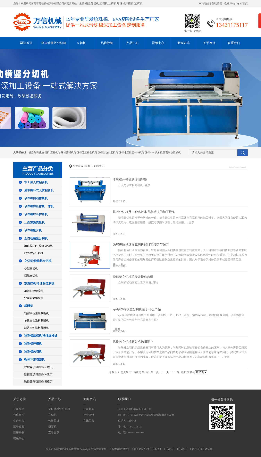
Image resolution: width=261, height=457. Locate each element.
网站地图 (204, 3)
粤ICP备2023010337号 (146, 449)
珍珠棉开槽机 (125, 3)
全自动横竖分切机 (53, 43)
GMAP (182, 449)
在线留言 (216, 3)
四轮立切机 (31, 275)
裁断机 (28, 305)
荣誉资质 (18, 426)
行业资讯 (88, 414)
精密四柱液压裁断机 (36, 313)
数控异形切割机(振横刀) (38, 381)
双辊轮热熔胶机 (33, 298)
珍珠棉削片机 (33, 230)
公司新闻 (88, 409)
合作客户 (18, 414)
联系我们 (234, 43)
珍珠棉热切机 (33, 351)
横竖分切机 (92, 3)
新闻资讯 (183, 43)
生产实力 (18, 420)
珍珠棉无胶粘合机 (84, 152)
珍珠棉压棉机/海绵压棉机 (40, 335)
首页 (87, 166)
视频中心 (158, 43)
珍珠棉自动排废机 (105, 152)
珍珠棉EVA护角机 (152, 152)
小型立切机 (31, 268)
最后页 (185, 372)
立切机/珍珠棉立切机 (37, 260)
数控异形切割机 (34, 359)
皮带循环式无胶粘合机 (39, 190)
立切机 (103, 3)
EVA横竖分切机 (33, 253)
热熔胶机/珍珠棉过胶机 (39, 283)
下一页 (175, 372)
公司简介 (18, 409)
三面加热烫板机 (172, 152)
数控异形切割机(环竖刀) (38, 374)
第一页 (155, 372)
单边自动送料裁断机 (36, 320)
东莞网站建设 (120, 449)
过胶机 (138, 3)
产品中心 (132, 43)
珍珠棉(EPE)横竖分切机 (38, 245)
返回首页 (242, 3)
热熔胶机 (107, 43)
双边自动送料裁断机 (36, 327)
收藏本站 (229, 3)
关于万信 (209, 43)
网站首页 (26, 43)
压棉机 (112, 3)
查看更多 (53, 432)
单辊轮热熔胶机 (33, 290)
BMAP (169, 449)
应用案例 (18, 432)
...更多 (180, 320)
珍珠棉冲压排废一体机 (129, 152)
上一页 (165, 372)
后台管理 (196, 449)
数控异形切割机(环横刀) (38, 367)
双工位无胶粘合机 (36, 182)
